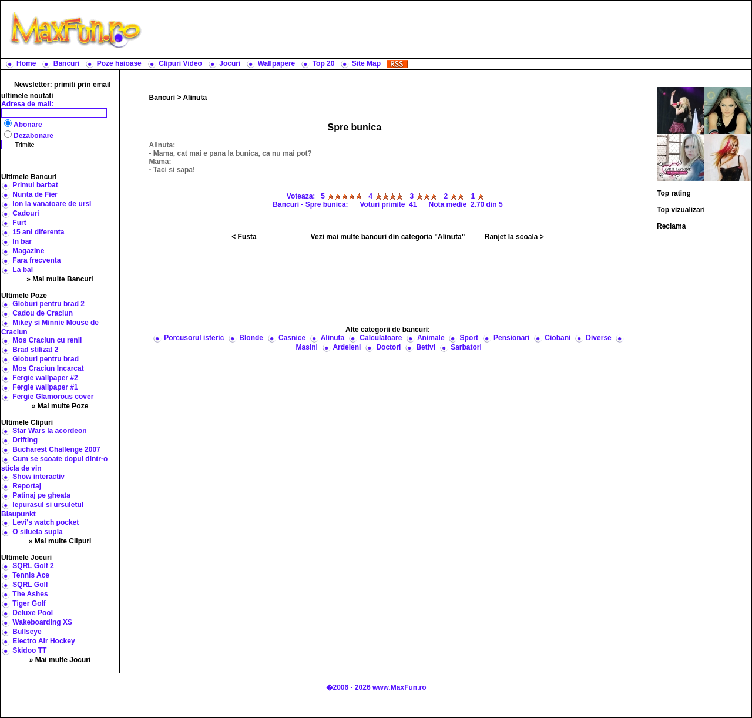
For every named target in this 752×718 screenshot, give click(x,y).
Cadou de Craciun (42, 313)
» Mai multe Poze (60, 406)
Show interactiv (38, 476)
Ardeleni (347, 347)
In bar (22, 241)
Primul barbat (35, 185)
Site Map (366, 63)
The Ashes (30, 594)
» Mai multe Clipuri (60, 541)
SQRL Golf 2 (32, 566)
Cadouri (25, 213)
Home (26, 63)
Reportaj (26, 486)
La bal (22, 270)
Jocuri (229, 63)
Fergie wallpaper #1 (45, 387)
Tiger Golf (28, 603)
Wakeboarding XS (42, 622)
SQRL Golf (30, 585)
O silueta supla (37, 532)
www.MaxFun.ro (399, 687)
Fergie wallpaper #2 (45, 378)
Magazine (28, 251)
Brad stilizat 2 (35, 349)
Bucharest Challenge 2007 (56, 449)
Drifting (25, 440)
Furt (19, 223)
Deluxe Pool (32, 613)
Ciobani (557, 338)
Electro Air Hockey (43, 641)
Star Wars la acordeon (49, 431)
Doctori (388, 347)
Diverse (598, 338)
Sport (469, 338)
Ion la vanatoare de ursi (51, 204)
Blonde (251, 338)
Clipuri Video (180, 63)
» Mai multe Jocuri (60, 660)
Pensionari (511, 338)
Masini (307, 347)
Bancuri (66, 63)
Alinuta (195, 97)
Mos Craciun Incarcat (47, 368)
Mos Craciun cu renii (47, 340)
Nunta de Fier (35, 194)
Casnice (292, 338)
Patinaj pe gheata (41, 495)
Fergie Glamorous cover (52, 396)
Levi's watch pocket (45, 522)
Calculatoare (381, 338)
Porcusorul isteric (194, 338)
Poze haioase (119, 63)
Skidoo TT (29, 650)
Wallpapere (277, 63)
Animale (431, 338)
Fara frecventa (36, 260)
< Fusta (243, 237)
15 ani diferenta (38, 232)
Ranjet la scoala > (514, 237)
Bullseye (26, 632)
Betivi (425, 347)
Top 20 (324, 63)
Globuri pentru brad (45, 359)
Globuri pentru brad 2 (48, 304)
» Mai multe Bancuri (59, 279)
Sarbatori (466, 347)
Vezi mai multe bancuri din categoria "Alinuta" (388, 237)
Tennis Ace (30, 575)
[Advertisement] (449, 29)
